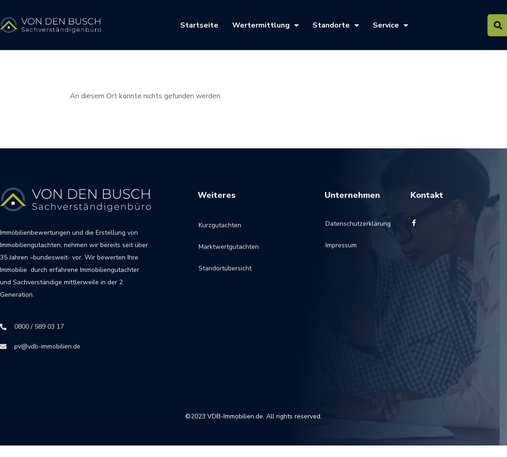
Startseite (199, 25)
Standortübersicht (225, 275)
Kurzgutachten (220, 232)
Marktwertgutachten (229, 253)
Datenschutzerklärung (345, 228)
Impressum (341, 250)
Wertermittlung (265, 25)
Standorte (336, 25)
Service (390, 25)
